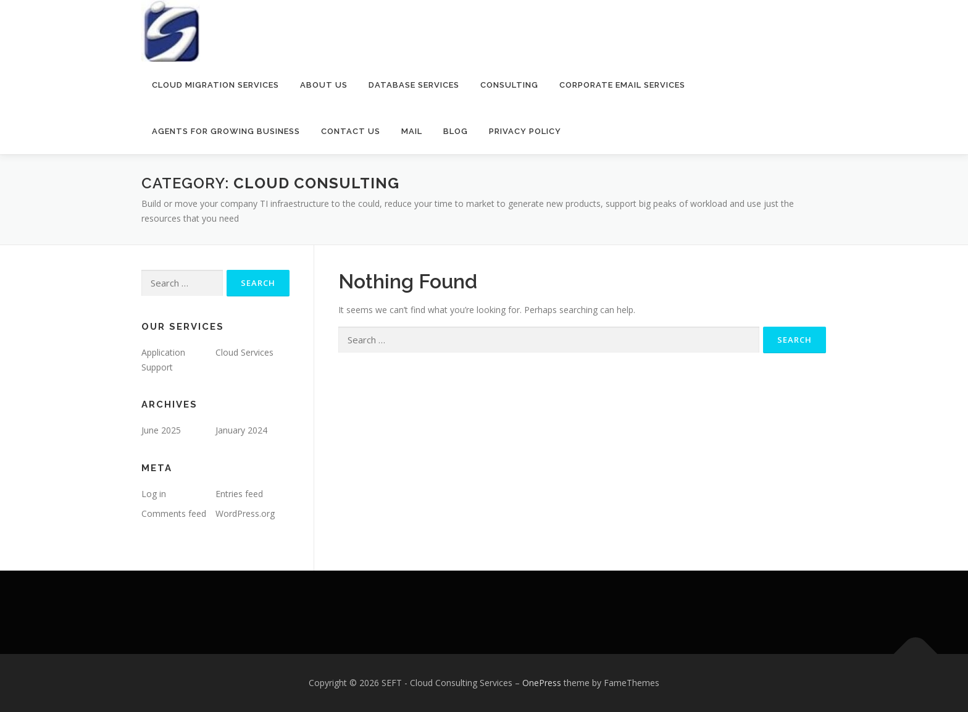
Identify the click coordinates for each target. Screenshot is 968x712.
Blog (455, 131)
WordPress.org (245, 513)
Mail (411, 131)
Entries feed (239, 494)
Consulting (509, 85)
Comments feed (173, 513)
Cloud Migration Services (215, 85)
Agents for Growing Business (226, 131)
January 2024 (241, 430)
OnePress (541, 683)
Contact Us (350, 131)
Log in (153, 494)
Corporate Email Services (622, 85)
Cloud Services (244, 352)
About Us (324, 85)
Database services (414, 85)
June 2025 (161, 430)
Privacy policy (525, 131)
